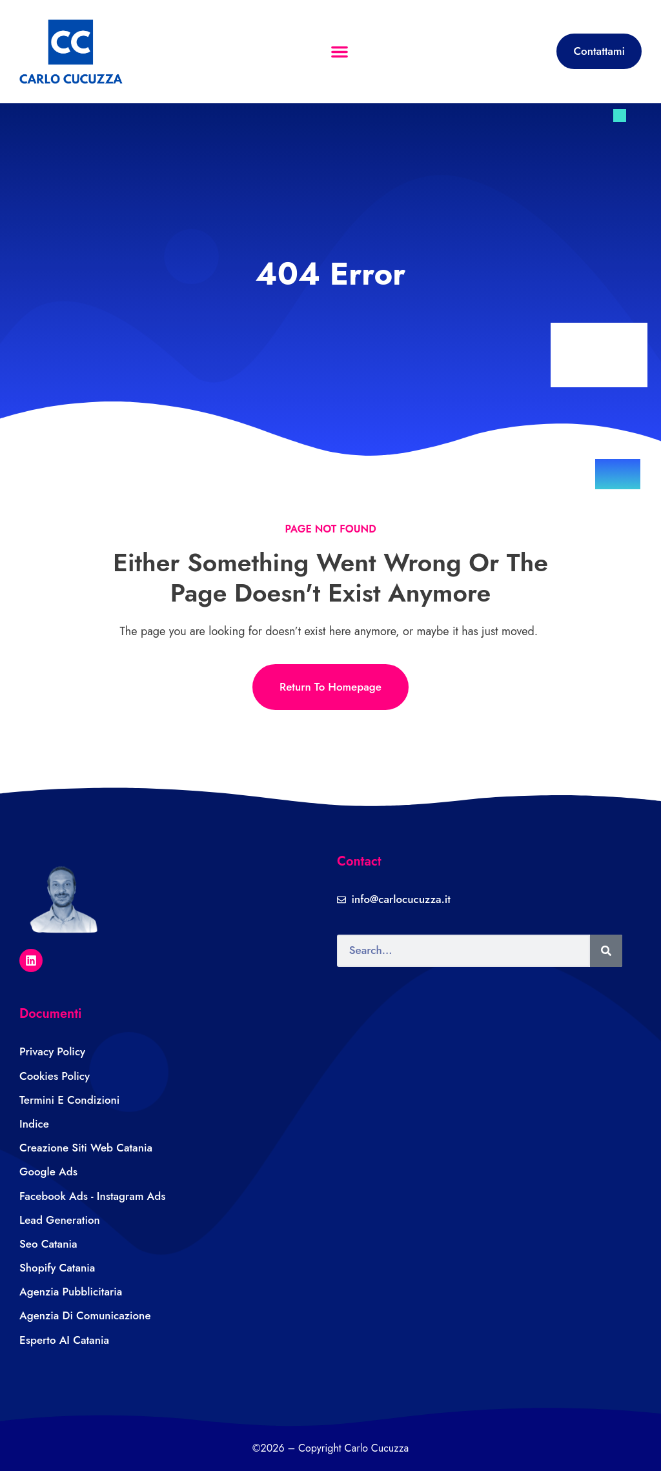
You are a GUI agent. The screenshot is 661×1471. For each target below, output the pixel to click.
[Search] (606, 951)
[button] (339, 51)
